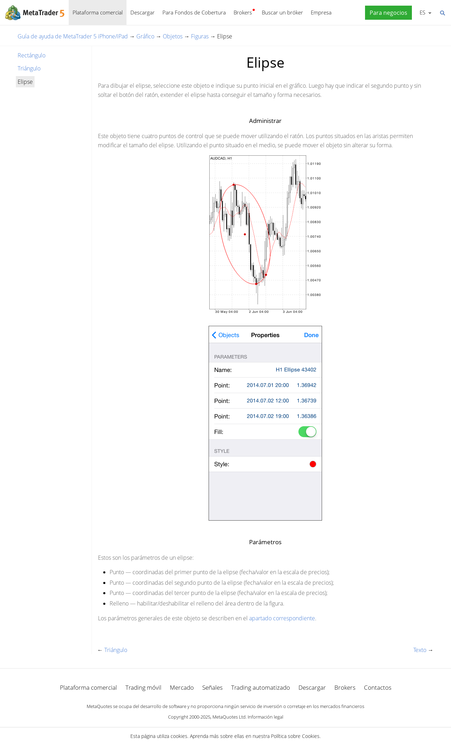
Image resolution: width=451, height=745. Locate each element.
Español (422, 12)
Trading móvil (143, 687)
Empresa (321, 12)
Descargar (142, 12)
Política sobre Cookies (295, 736)
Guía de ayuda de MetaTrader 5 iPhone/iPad (73, 36)
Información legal (265, 717)
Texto (419, 650)
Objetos (173, 36)
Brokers (243, 12)
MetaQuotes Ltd (229, 717)
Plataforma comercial (98, 12)
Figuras (200, 36)
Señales (212, 687)
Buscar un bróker (282, 12)
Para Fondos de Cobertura (194, 12)
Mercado (182, 687)
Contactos (377, 687)
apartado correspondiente (282, 618)
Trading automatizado (260, 687)
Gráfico (145, 36)
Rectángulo (31, 55)
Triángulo (29, 68)
